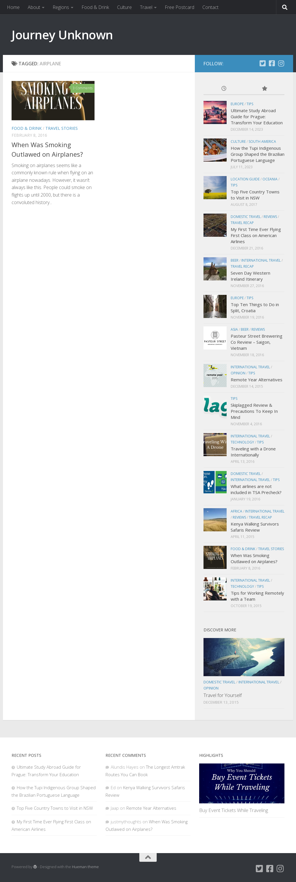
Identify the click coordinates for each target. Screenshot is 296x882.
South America (262, 141)
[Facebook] (271, 63)
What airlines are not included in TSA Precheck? (256, 489)
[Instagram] (281, 63)
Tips (250, 103)
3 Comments (82, 88)
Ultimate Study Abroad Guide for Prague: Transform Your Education (257, 116)
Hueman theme (85, 866)
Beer (234, 260)
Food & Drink (95, 7)
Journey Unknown (62, 34)
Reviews (270, 216)
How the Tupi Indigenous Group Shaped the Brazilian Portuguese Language (257, 154)
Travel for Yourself (223, 695)
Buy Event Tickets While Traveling (233, 810)
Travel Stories (61, 128)
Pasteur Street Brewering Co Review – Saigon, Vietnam (256, 342)
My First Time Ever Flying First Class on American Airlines (256, 235)
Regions (61, 7)
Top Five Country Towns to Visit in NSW (255, 195)
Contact (210, 7)
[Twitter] (262, 63)
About (34, 7)
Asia (234, 329)
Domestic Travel (246, 216)
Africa (236, 511)
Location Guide (245, 179)
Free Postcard (179, 7)
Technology (242, 442)
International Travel (261, 260)
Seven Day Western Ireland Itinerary (250, 276)
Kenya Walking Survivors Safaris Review (255, 527)
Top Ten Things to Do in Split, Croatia (255, 307)
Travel (146, 7)
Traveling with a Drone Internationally (253, 452)
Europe (237, 103)
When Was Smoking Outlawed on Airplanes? (254, 558)
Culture (124, 7)
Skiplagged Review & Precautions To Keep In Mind (254, 411)
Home (13, 7)
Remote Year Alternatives (256, 379)
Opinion (238, 373)
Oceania (270, 179)
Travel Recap (242, 222)
